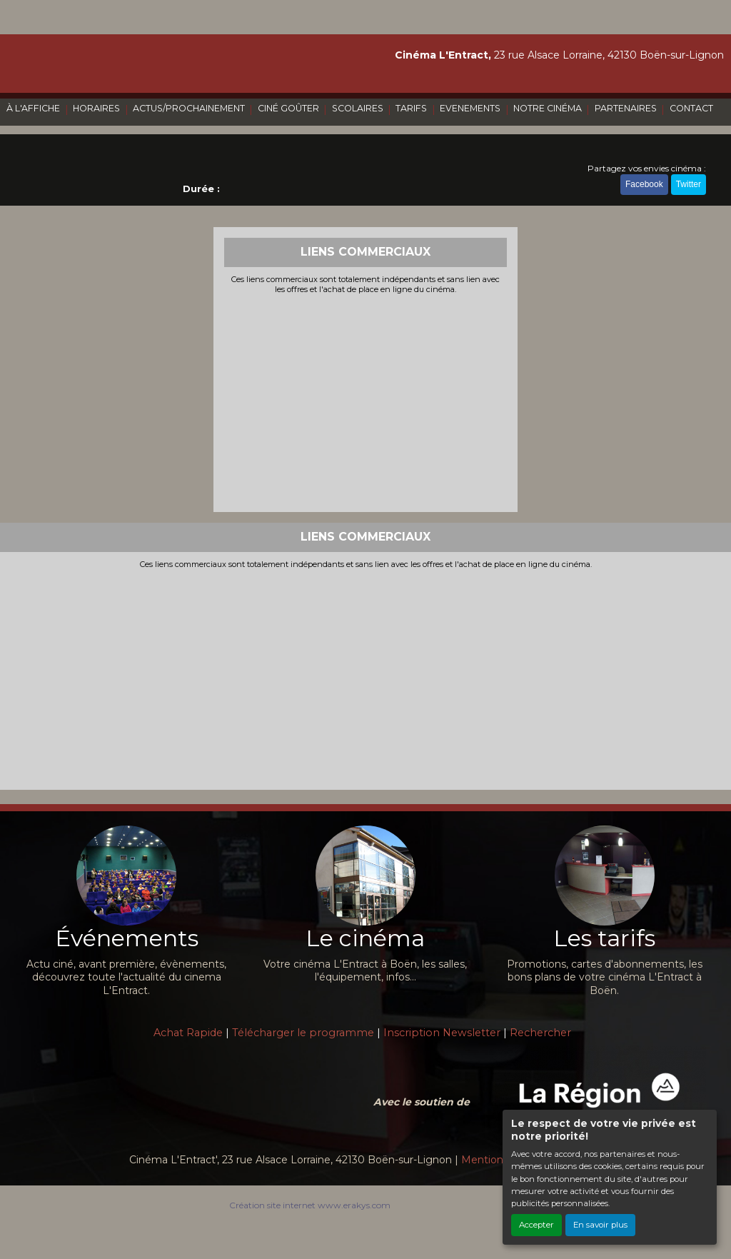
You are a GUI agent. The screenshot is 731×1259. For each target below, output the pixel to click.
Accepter (536, 1225)
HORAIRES (96, 108)
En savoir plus (600, 1225)
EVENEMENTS (470, 108)
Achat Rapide (188, 1032)
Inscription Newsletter (441, 1032)
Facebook (644, 184)
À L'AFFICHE (33, 108)
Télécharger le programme (303, 1032)
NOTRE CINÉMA (547, 108)
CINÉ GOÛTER (288, 108)
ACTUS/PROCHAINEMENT (189, 108)
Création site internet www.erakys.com (309, 1205)
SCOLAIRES (357, 108)
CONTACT (691, 108)
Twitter (688, 184)
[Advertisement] (366, 401)
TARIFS (411, 108)
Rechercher (540, 1032)
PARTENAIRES (626, 108)
